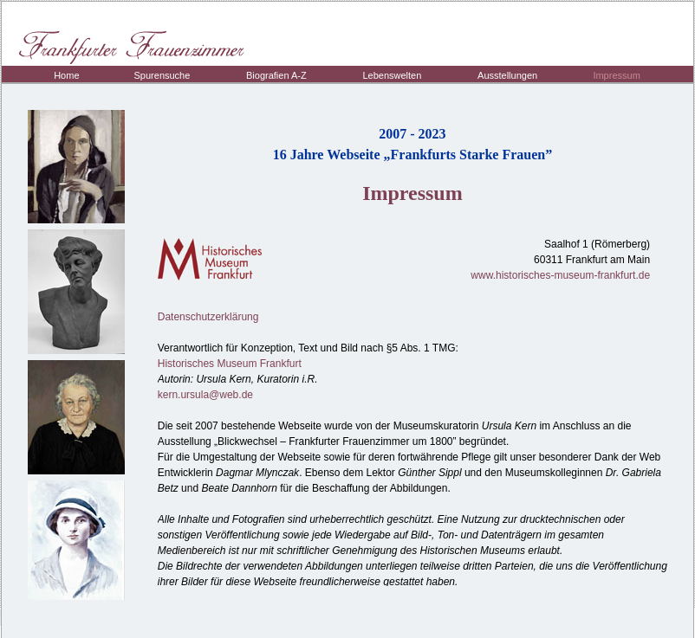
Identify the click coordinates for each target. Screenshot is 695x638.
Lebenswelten (391, 75)
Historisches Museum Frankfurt (230, 364)
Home (66, 75)
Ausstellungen (507, 75)
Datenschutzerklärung (208, 317)
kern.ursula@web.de (205, 395)
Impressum (616, 75)
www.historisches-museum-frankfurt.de (560, 275)
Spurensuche (162, 75)
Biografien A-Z (276, 75)
